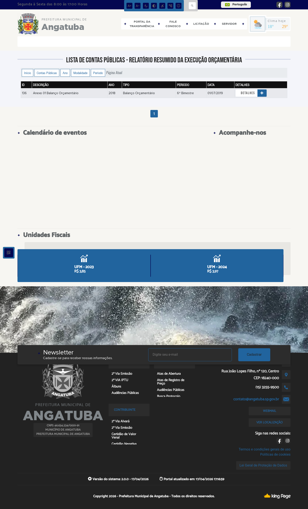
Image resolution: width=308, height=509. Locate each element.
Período (98, 73)
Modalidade (80, 73)
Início (27, 73)
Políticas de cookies (275, 454)
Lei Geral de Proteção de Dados (263, 465)
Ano (65, 73)
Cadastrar (254, 354)
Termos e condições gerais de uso (265, 449)
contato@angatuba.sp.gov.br (256, 399)
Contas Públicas (47, 73)
